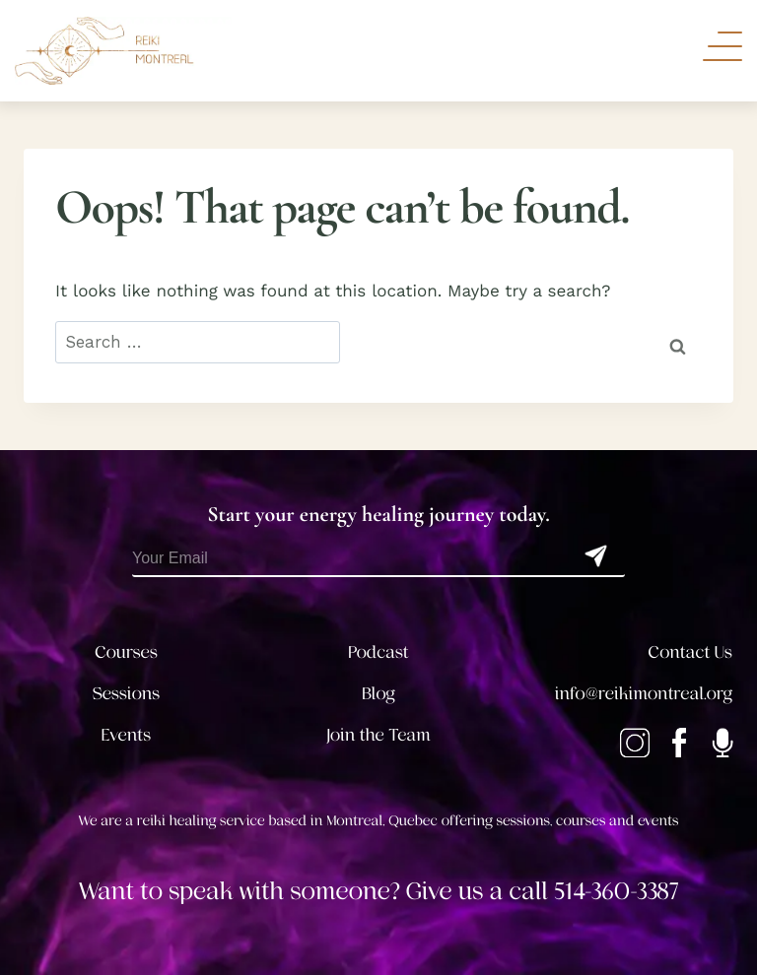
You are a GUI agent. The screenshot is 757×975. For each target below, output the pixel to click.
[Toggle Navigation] (722, 46)
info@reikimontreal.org (643, 694)
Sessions (127, 694)
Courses (126, 653)
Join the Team (378, 736)
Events (126, 736)
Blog (378, 694)
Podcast (378, 653)
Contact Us (690, 653)
